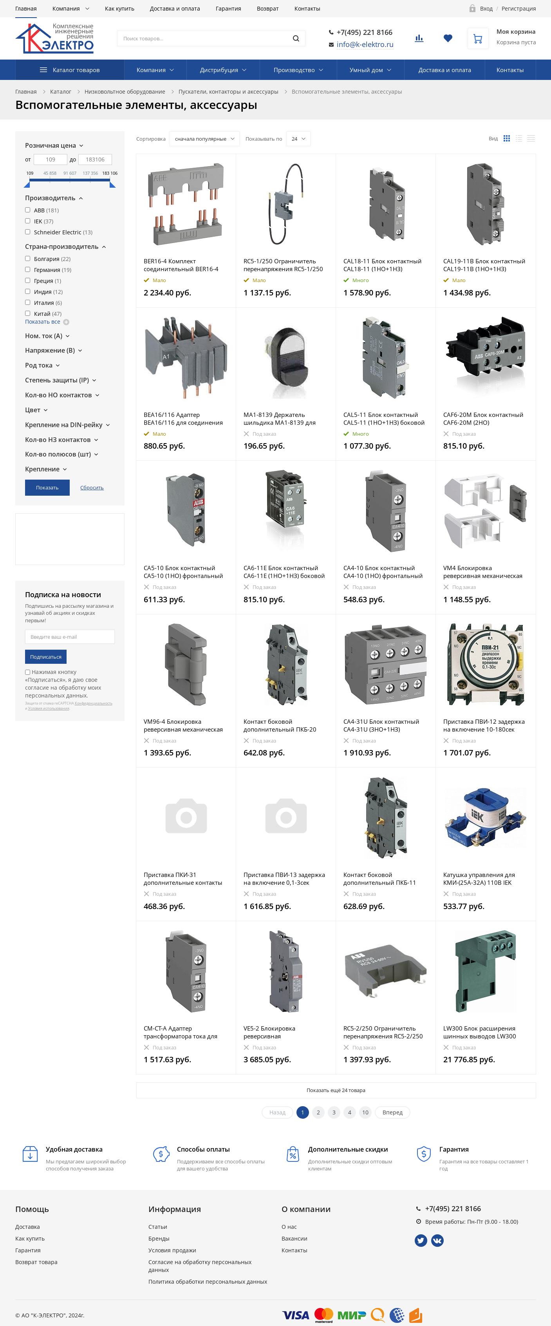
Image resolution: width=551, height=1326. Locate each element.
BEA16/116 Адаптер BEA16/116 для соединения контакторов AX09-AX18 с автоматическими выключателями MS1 (183, 418)
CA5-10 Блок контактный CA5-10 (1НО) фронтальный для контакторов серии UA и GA (185, 572)
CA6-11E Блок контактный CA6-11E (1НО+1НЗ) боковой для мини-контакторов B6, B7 (284, 572)
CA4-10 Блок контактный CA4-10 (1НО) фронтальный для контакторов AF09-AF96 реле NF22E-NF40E (383, 572)
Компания (66, 8)
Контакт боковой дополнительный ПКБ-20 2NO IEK (280, 725)
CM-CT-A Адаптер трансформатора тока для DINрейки (180, 1032)
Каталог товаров (76, 70)
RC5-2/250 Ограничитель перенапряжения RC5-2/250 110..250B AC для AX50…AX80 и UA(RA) (385, 1032)
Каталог (60, 91)
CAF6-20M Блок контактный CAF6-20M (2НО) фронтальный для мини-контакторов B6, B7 (483, 418)
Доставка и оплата (175, 8)
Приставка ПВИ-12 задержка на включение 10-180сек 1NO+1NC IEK (484, 725)
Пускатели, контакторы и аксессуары (228, 91)
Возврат (268, 8)
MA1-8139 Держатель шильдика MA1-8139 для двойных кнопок (280, 418)
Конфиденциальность (93, 703)
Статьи (157, 1226)
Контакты (307, 8)
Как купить (119, 8)
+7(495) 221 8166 (364, 32)
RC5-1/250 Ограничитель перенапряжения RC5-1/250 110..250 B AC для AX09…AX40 (283, 265)
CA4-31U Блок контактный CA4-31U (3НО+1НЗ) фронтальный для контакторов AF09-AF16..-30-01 (384, 725)
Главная (26, 8)
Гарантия (228, 8)
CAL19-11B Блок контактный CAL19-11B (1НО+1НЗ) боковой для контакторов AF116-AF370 (484, 265)
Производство (294, 70)
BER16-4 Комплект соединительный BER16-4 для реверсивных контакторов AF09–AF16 (181, 265)
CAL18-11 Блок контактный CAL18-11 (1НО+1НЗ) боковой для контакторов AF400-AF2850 (382, 265)
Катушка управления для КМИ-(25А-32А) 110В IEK (479, 878)
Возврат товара (36, 1262)
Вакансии (294, 1238)
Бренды (159, 1238)
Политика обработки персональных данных (207, 1281)
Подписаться (45, 656)
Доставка (27, 1226)
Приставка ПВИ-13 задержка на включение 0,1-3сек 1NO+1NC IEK (284, 878)
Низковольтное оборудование (125, 91)
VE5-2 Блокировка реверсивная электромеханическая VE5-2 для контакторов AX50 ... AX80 (283, 1032)
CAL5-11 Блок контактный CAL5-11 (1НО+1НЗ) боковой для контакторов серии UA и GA (384, 418)
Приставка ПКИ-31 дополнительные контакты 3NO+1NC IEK (183, 878)
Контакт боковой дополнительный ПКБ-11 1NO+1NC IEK (379, 878)
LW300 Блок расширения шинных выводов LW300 (479, 1032)
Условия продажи (172, 1250)
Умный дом (366, 70)
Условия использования (48, 708)
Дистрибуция (219, 70)
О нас (289, 1226)
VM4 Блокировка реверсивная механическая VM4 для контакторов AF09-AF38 (483, 572)
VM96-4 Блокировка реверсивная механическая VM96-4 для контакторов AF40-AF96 (183, 725)
